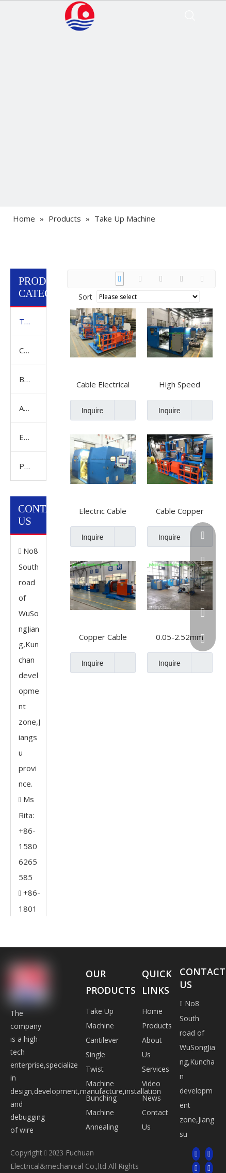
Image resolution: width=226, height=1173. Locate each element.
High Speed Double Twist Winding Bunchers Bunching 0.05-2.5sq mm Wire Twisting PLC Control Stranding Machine (179, 384)
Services (155, 1069)
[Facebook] (196, 1153)
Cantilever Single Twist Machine (32, 350)
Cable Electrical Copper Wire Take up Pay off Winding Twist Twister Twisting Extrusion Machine (103, 384)
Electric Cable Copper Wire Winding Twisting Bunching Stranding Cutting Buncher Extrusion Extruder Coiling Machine (103, 511)
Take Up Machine (32, 321)
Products (157, 1025)
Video (151, 1083)
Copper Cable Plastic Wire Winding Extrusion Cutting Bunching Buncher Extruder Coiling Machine (103, 637)
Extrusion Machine (32, 437)
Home (152, 1011)
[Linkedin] (209, 1153)
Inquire (87, 410)
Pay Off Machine (32, 466)
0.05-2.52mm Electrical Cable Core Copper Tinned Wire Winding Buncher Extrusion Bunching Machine (180, 637)
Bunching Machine (32, 379)
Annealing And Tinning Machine (32, 408)
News (151, 1098)
